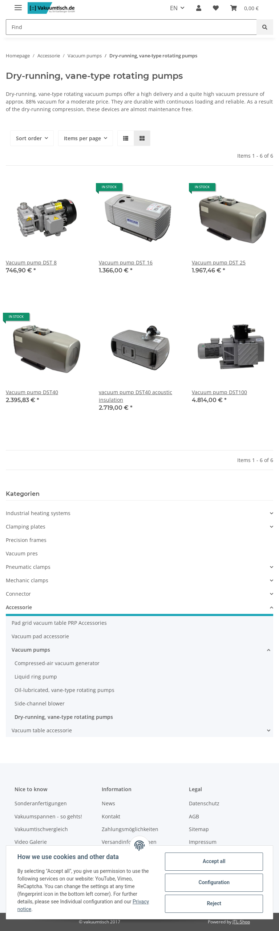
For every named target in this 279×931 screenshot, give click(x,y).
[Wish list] (216, 8)
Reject (213, 903)
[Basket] (244, 8)
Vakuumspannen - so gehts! (48, 816)
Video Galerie (31, 841)
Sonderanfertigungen (41, 803)
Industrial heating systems (38, 513)
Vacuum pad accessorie (40, 636)
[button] (198, 8)
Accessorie (19, 607)
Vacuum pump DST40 (32, 392)
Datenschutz (204, 803)
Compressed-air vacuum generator (57, 663)
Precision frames (26, 540)
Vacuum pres (22, 553)
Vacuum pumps (31, 649)
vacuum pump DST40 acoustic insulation (135, 396)
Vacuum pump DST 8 (31, 262)
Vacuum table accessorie (42, 730)
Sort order (29, 138)
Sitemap (199, 829)
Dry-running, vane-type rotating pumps (64, 716)
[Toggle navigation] (18, 4)
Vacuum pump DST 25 (219, 262)
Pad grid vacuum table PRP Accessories (59, 622)
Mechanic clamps (27, 580)
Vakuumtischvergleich (41, 829)
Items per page (82, 138)
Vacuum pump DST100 (219, 392)
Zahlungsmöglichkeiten (130, 829)
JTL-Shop (241, 922)
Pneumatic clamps (28, 566)
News (108, 803)
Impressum (203, 841)
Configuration (213, 882)
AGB (194, 816)
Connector (18, 593)
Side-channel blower (40, 703)
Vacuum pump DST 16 (126, 262)
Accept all (213, 861)
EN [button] (174, 8)
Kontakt (111, 816)
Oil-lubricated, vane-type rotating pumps (64, 690)
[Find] (131, 27)
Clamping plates (25, 526)
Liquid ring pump (36, 676)
